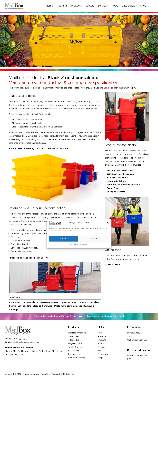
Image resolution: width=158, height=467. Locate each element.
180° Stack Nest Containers (120, 174)
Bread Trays (113, 188)
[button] (108, 222)
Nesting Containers (117, 181)
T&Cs (129, 336)
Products (76, 5)
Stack (11, 302)
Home (49, 5)
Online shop (113, 250)
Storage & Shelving (77, 358)
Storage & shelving (42, 306)
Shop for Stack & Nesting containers (27, 148)
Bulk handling (24, 306)
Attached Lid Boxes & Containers (123, 184)
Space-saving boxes (22, 96)
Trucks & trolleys (86, 302)
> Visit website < (113, 265)
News (114, 5)
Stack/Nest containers (120, 145)
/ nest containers (23, 302)
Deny (94, 238)
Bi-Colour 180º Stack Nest (120, 170)
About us (62, 5)
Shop (143, 5)
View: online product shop (47, 316)
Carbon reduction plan (137, 340)
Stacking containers (77, 333)
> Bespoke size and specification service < (30, 258)
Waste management (64, 306)
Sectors (89, 5)
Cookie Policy (73, 244)
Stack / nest (73, 336)
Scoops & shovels (85, 306)
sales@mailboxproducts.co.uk (25, 342)
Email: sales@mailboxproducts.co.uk (105, 316)
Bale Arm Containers (117, 177)
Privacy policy (83, 244)
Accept (63, 238)
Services (103, 5)
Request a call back (58, 148)
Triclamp (13, 309)
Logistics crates (68, 302)
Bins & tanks (73, 350)
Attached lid (73, 340)
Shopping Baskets (116, 192)
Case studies (129, 5)
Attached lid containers (46, 302)
